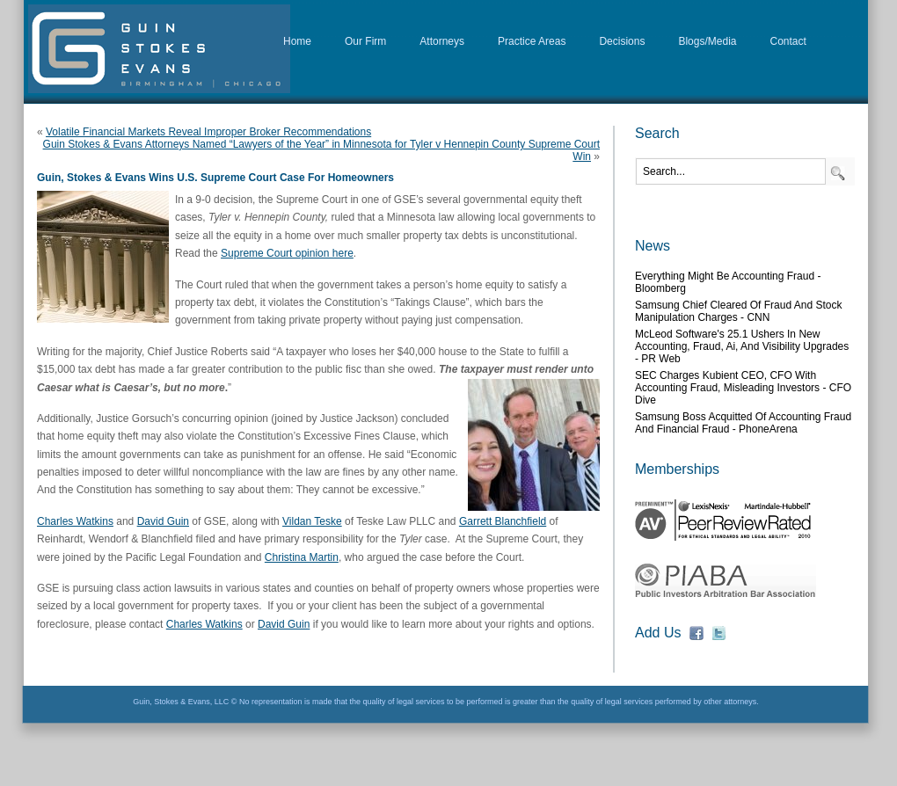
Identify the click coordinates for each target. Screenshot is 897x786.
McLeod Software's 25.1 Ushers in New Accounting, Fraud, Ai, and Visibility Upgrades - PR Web (742, 346)
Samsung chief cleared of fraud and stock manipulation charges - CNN (738, 311)
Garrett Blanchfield (502, 521)
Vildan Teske (312, 521)
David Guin (163, 521)
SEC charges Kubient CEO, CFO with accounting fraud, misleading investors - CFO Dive (743, 387)
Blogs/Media (707, 41)
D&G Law (159, 48)
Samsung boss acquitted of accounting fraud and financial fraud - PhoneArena (743, 423)
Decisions (622, 41)
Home (297, 41)
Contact (788, 41)
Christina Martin (302, 557)
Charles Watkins (75, 521)
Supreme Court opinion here (287, 253)
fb (696, 633)
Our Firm (365, 41)
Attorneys (441, 41)
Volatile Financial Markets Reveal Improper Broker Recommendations (208, 132)
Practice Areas (531, 41)
